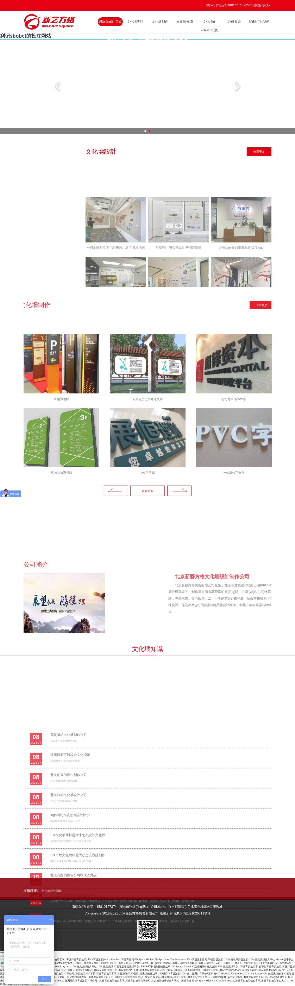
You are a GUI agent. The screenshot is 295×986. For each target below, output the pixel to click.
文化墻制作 (160, 21)
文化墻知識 (184, 21)
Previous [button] (58, 86)
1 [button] (145, 131)
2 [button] (150, 131)
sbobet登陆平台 (284, 959)
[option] (61, 528)
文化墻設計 (135, 21)
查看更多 (259, 151)
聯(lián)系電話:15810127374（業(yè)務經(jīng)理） (238, 5)
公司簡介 (234, 21)
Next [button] (237, 86)
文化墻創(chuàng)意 (209, 23)
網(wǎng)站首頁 (110, 21)
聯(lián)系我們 (259, 21)
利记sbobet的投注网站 (25, 36)
